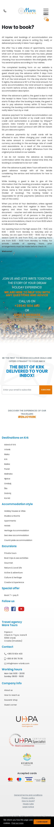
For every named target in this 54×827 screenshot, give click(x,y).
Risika (6, 454)
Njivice (7, 478)
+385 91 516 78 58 (13, 658)
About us (8, 690)
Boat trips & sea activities (16, 558)
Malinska (8, 473)
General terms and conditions (28, 795)
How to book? (28, 801)
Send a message (27, 315)
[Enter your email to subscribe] (20, 389)
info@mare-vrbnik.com (16, 663)
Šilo (5, 488)
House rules (28, 803)
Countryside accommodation (18, 540)
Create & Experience (14, 582)
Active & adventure (13, 572)
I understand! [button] (42, 822)
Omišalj (7, 483)
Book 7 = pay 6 (11, 595)
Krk (5, 459)
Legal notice (28, 806)
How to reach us (12, 695)
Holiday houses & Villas (14, 511)
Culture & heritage (13, 577)
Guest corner (10, 704)
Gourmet (8, 562)
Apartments (10, 520)
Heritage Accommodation (16, 530)
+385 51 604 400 (27, 306)
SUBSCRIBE (45, 390)
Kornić (7, 498)
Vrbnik (7, 449)
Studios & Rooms (12, 516)
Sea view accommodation (16, 535)
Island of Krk (10, 444)
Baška (7, 464)
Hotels (7, 525)
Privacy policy (28, 798)
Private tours (10, 553)
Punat (7, 469)
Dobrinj (7, 493)
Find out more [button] (17, 823)
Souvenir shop (11, 700)
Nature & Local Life (13, 567)
